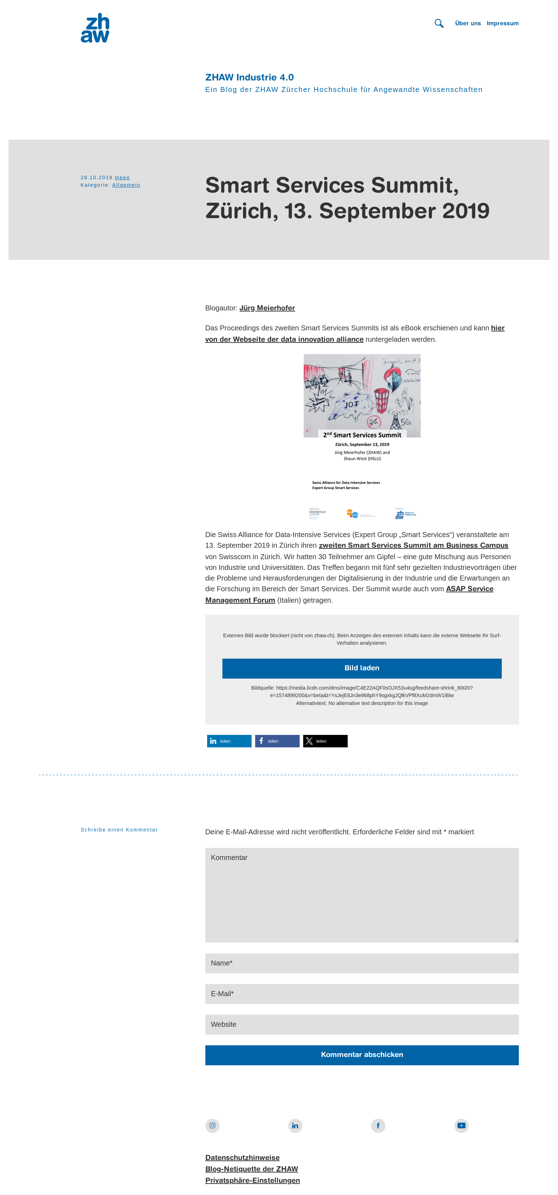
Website (224, 1025)
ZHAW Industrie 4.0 (249, 78)
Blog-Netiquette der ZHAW (251, 1169)
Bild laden (361, 668)
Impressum (503, 24)
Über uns (468, 24)
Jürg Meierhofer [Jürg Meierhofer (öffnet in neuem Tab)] (267, 308)
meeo (122, 177)
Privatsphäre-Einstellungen (252, 1181)
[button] (229, 741)
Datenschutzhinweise (242, 1158)
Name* (222, 963)
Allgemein (126, 185)
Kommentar (229, 858)
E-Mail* (222, 994)
